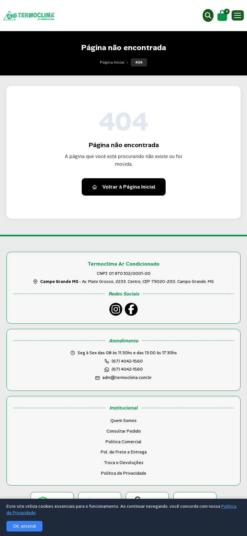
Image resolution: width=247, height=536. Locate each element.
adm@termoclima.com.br (127, 377)
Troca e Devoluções (123, 462)
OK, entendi (24, 526)
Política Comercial (123, 441)
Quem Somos (123, 420)
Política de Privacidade (123, 473)
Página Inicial (112, 62)
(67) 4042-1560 (127, 369)
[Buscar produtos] (208, 15)
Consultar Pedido (123, 431)
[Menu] (238, 15)
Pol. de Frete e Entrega (124, 452)
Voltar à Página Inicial (123, 186)
